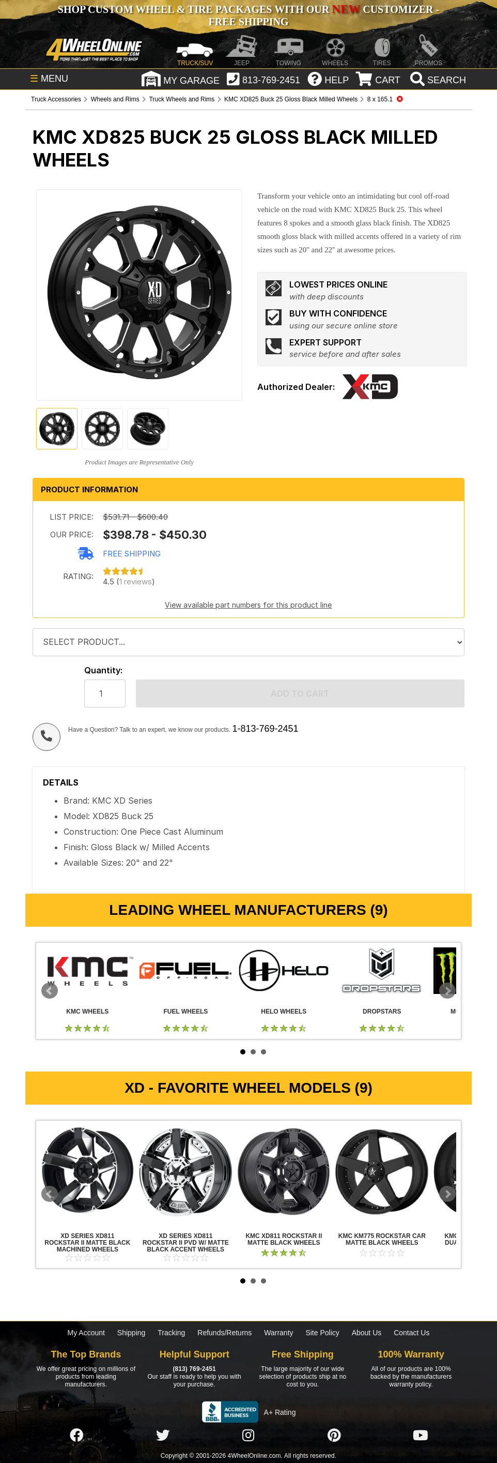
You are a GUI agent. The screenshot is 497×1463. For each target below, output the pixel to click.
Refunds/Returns (224, 1333)
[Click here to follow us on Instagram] (248, 1435)
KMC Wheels (87, 970)
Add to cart (300, 693)
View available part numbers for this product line (248, 604)
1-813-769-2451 (265, 728)
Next (447, 991)
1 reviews (135, 581)
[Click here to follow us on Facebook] (76, 1435)
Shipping (131, 1333)
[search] (437, 80)
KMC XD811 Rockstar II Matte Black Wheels (283, 1171)
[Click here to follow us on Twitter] (162, 1435)
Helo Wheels (283, 970)
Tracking (171, 1333)
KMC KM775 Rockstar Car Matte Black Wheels (381, 1171)
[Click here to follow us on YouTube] (420, 1435)
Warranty (278, 1333)
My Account (86, 1333)
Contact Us (411, 1333)
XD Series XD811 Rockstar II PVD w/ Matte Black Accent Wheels (185, 1171)
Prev (49, 991)
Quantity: (103, 670)
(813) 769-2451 (194, 1368)
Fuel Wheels (185, 970)
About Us (367, 1333)
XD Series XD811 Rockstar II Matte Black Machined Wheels (87, 1171)
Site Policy (322, 1333)
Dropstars (381, 970)
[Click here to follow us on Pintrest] (334, 1435)
